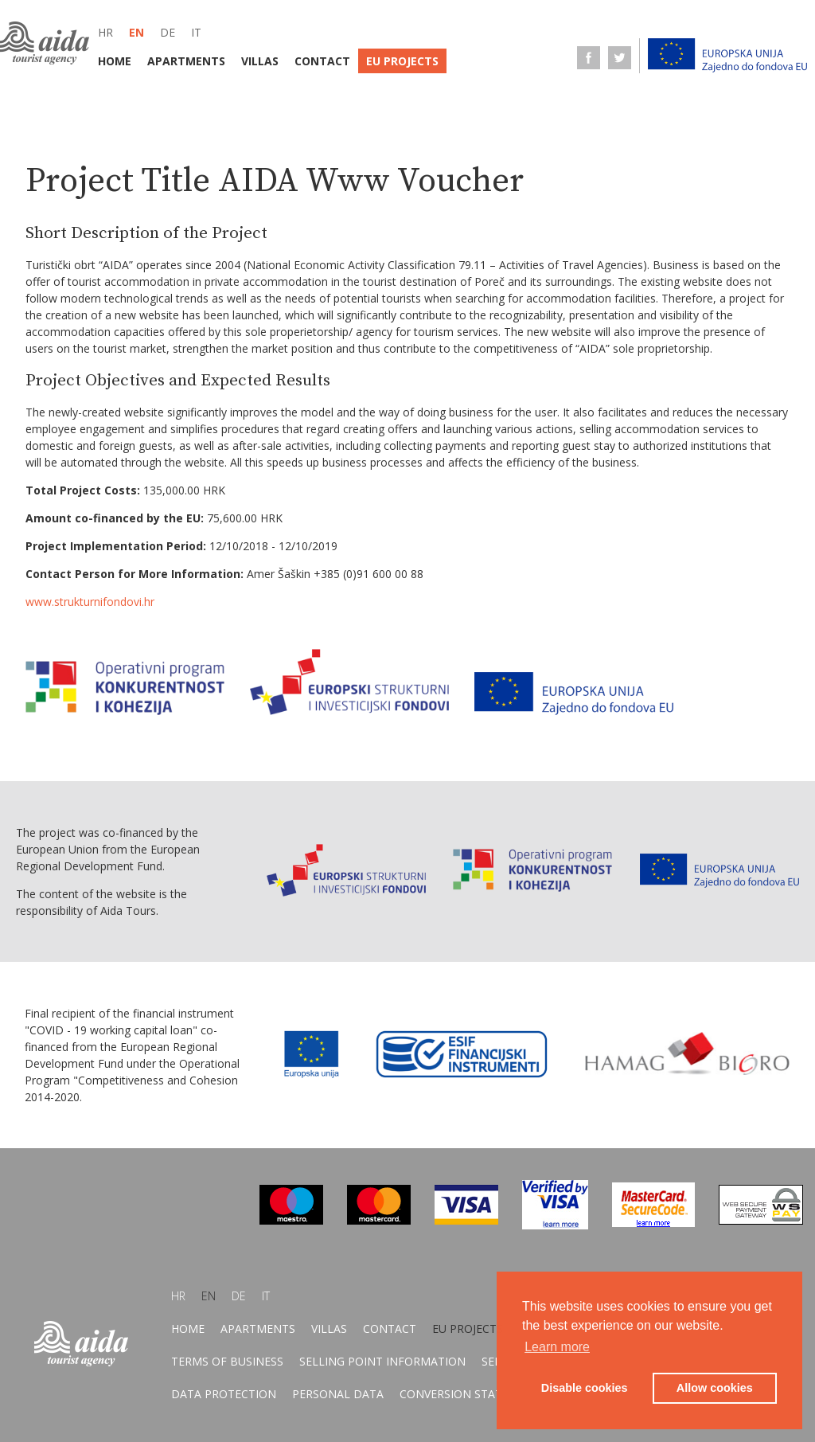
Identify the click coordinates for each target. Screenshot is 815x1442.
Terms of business (227, 1361)
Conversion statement (470, 1393)
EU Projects (402, 60)
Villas (260, 60)
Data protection (223, 1393)
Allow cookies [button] (715, 1387)
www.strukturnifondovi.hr (89, 601)
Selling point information (382, 1361)
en (136, 32)
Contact (322, 60)
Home (114, 60)
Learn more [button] (557, 1347)
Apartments (186, 60)
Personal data (338, 1393)
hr (105, 32)
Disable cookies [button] (584, 1387)
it (196, 32)
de (167, 32)
